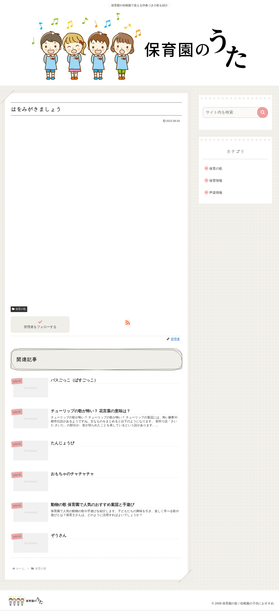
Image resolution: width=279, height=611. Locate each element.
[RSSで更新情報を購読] (127, 322)
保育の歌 (19, 309)
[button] (262, 112)
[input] (233, 112)
